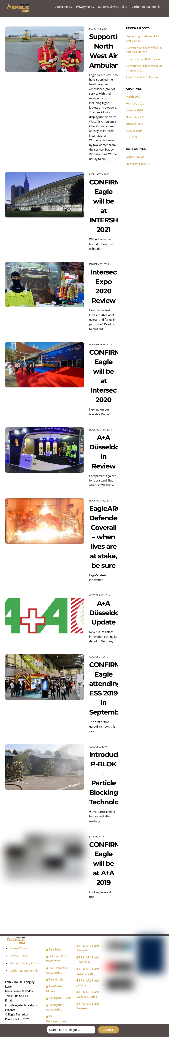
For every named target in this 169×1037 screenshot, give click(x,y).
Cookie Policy (63, 7)
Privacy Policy (85, 7)
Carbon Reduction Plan (147, 7)
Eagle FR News (135, 157)
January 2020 (134, 110)
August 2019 (134, 131)
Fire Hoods (54, 980)
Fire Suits (53, 950)
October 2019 (134, 124)
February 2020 (135, 104)
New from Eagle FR (138, 164)
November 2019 (136, 117)
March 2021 (133, 97)
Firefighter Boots (59, 998)
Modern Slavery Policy (112, 7)
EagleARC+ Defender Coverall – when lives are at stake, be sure (108, 537)
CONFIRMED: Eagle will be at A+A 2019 (111, 864)
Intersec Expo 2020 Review (143, 59)
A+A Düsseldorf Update (107, 613)
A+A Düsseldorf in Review (142, 77)
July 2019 (132, 138)
